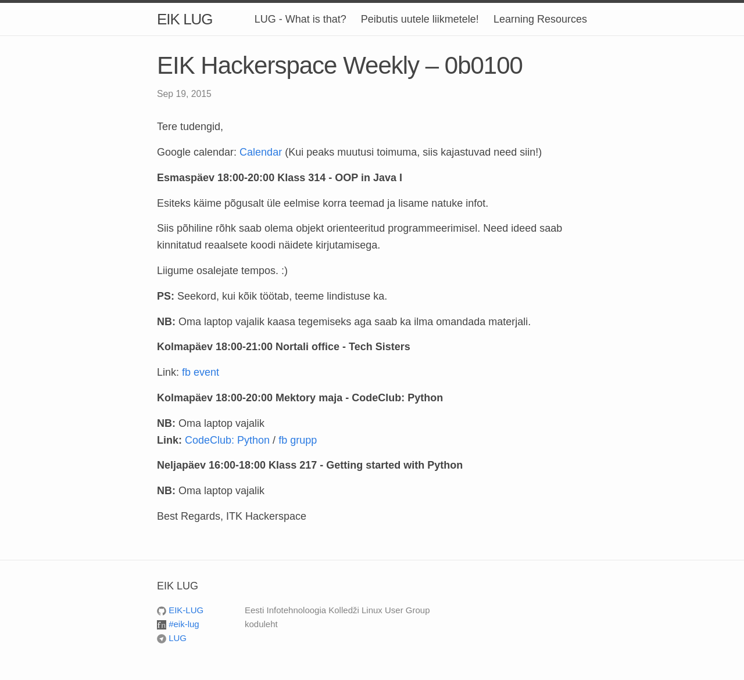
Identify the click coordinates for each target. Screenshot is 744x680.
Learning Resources (540, 19)
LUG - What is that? (300, 19)
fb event (200, 372)
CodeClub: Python (227, 440)
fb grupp (297, 440)
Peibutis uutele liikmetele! (420, 19)
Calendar (260, 152)
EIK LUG (185, 19)
